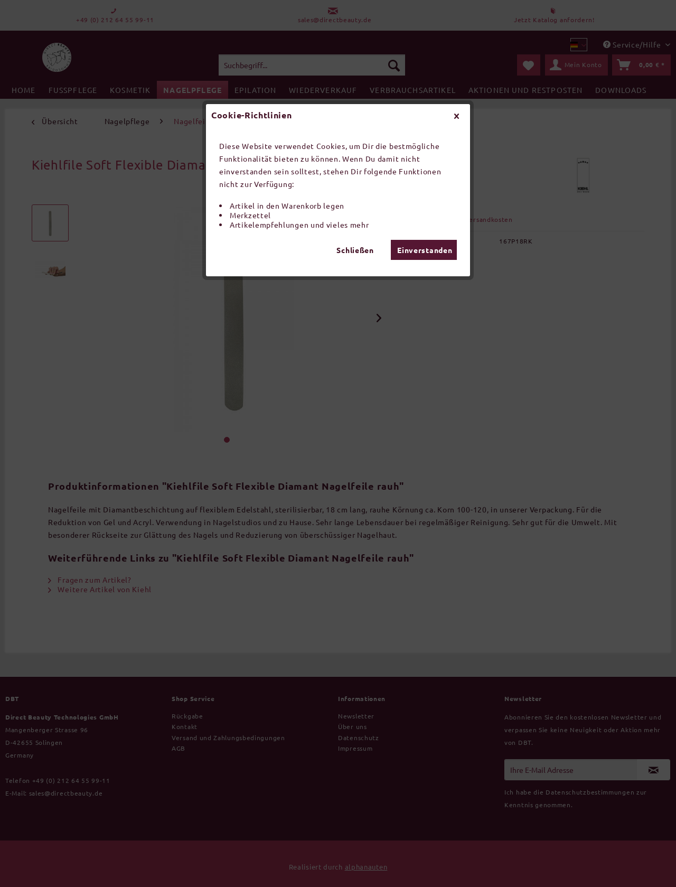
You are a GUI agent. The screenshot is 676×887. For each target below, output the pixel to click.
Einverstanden (424, 250)
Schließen (354, 250)
